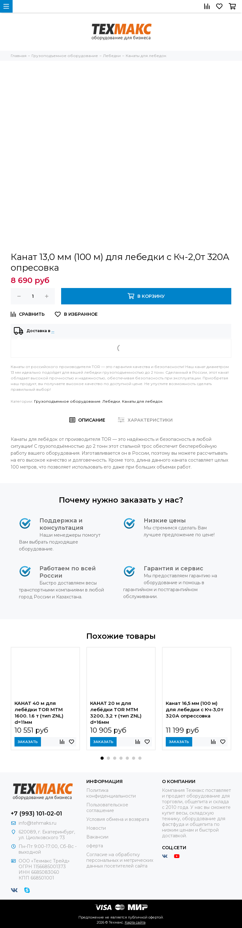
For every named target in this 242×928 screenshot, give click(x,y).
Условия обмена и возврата (117, 819)
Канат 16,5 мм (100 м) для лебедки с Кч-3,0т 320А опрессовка (194, 709)
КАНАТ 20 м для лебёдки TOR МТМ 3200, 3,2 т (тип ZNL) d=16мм (115, 712)
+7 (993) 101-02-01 (36, 813)
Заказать (28, 742)
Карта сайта (135, 922)
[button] (102, 758)
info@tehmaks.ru (37, 823)
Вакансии (97, 837)
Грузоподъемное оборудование (67, 401)
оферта (94, 846)
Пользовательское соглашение (107, 807)
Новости (96, 828)
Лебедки (111, 401)
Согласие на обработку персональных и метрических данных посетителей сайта (119, 860)
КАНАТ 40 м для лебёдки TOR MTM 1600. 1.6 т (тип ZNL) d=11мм (38, 712)
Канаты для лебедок (142, 401)
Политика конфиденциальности (111, 793)
